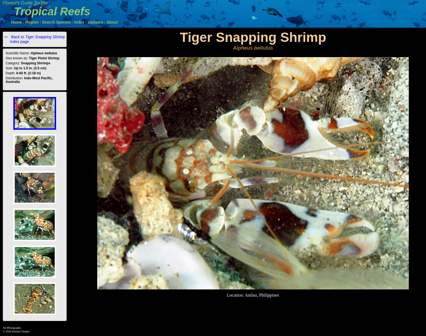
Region (31, 22)
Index (79, 22)
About (112, 22)
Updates (95, 22)
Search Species (56, 22)
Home (16, 22)
